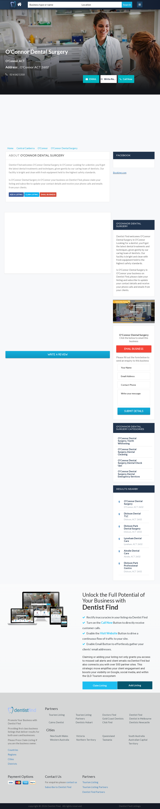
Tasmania (107, 739)
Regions (12, 754)
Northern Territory (86, 739)
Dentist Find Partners (93, 791)
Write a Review (58, 354)
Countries (13, 749)
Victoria (80, 736)
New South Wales (59, 736)
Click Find (107, 722)
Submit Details (133, 411)
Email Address (128, 376)
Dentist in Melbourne (140, 718)
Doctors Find (109, 714)
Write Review (109, 79)
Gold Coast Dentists (113, 718)
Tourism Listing (57, 714)
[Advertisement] (80, 124)
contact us (71, 782)
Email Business (48, 194)
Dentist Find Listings (130, 806)
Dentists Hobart (84, 722)
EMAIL (91, 79)
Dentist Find (135, 714)
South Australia (137, 736)
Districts (12, 763)
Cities (11, 759)
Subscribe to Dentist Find (58, 787)
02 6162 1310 (17, 74)
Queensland (108, 736)
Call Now (126, 79)
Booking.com (119, 172)
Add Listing (135, 685)
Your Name (126, 367)
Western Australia (59, 739)
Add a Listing (16, 194)
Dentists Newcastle (139, 722)
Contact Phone (128, 384)
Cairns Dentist (56, 722)
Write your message (131, 393)
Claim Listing (31, 194)
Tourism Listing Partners (95, 787)
